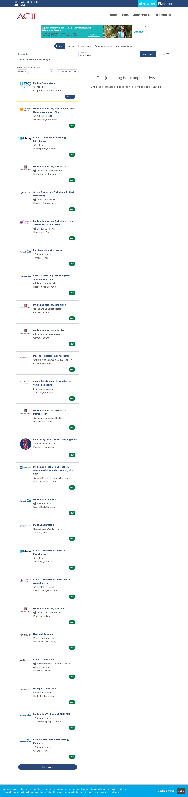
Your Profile (142, 15)
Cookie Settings (166, 791)
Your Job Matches (103, 45)
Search (59, 45)
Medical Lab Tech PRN (44, 499)
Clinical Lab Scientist (44, 659)
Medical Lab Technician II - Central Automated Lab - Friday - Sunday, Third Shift (53, 470)
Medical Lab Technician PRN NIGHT (51, 714)
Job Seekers (147, 3)
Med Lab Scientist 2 (43, 524)
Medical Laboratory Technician (49, 166)
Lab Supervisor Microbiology (48, 250)
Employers (165, 3)
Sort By (21, 71)
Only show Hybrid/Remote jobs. (36, 59)
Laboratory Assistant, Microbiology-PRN (55, 439)
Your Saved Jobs (124, 45)
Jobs (125, 15)
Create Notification (67, 71)
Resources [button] (163, 15)
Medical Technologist (44, 82)
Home (114, 15)
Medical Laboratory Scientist (48, 330)
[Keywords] (47, 54)
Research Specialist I (44, 633)
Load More (47, 767)
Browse (70, 45)
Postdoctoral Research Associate (51, 355)
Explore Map (84, 45)
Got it (181, 791)
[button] (163, 54)
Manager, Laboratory (44, 688)
